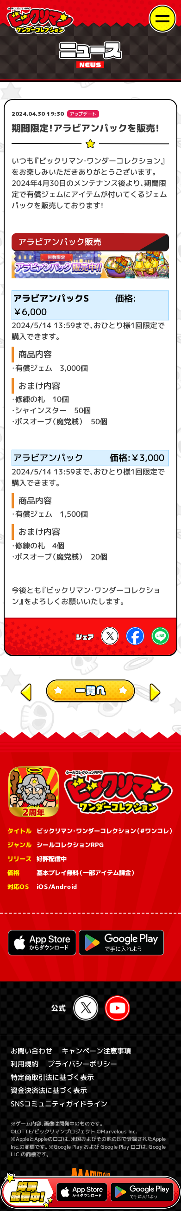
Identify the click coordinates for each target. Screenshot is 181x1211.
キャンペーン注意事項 (96, 1051)
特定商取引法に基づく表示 (52, 1077)
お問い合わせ (31, 1051)
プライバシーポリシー (82, 1064)
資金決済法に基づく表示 (49, 1090)
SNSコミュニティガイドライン (59, 1104)
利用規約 (24, 1064)
